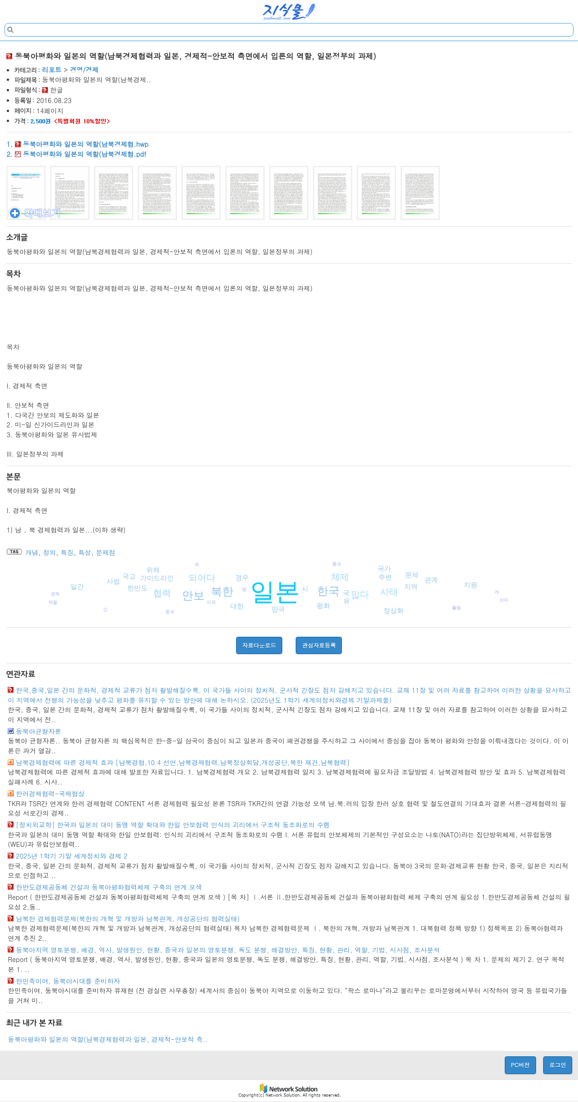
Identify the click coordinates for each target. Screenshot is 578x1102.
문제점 (105, 552)
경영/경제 (84, 69)
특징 (67, 552)
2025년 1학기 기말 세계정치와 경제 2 (71, 855)
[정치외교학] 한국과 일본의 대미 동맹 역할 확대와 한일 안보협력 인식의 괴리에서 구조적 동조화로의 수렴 (173, 824)
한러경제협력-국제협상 (50, 793)
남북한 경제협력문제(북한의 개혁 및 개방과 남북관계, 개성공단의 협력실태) (128, 918)
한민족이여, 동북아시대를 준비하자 (68, 980)
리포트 (51, 69)
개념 (31, 552)
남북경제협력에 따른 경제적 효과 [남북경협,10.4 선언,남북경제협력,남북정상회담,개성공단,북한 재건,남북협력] (183, 762)
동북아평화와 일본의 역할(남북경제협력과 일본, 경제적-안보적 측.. (108, 1039)
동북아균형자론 (38, 731)
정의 (49, 552)
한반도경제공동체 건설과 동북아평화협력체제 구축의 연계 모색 (109, 887)
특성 (84, 552)
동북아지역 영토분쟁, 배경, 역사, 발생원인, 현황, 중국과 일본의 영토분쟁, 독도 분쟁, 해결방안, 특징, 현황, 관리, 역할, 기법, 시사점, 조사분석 (228, 949)
